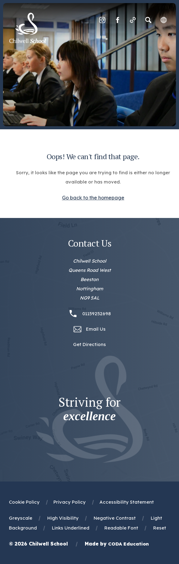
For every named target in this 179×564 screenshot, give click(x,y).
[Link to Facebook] (117, 20)
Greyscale (20, 518)
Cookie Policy (24, 502)
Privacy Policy (69, 502)
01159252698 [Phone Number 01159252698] (96, 313)
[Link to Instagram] (102, 20)
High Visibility (63, 518)
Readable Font (121, 528)
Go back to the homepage (93, 198)
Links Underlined (70, 528)
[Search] (148, 20)
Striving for (90, 409)
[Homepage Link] (27, 41)
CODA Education (128, 544)
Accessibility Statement (126, 502)
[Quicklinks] (133, 20)
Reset (159, 528)
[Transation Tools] (163, 20)
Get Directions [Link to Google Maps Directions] (89, 344)
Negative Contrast (115, 518)
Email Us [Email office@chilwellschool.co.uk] (96, 329)
